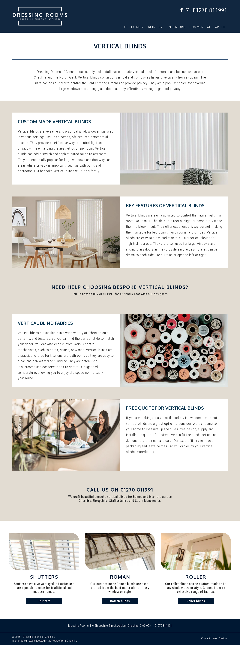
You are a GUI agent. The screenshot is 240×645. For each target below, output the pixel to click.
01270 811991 (163, 625)
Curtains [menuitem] (132, 27)
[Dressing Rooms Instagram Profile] (187, 10)
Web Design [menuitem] (220, 638)
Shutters (44, 601)
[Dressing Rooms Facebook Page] (181, 10)
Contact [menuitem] (205, 638)
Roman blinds (120, 601)
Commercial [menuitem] (200, 27)
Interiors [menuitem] (176, 27)
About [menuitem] (220, 27)
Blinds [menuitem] (154, 27)
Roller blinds (196, 601)
